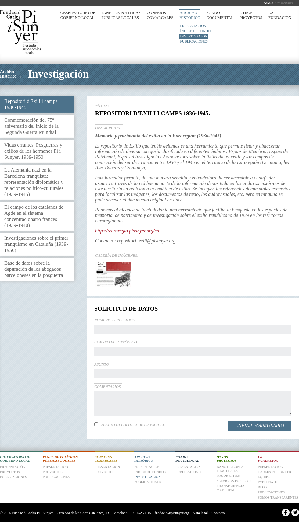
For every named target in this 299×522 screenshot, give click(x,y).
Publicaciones (194, 41)
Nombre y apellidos (114, 320)
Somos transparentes (278, 497)
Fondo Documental (220, 15)
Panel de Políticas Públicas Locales (120, 15)
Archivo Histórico (189, 15)
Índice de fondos (196, 31)
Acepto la (133, 425)
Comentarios (107, 387)
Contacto (218, 513)
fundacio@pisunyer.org (172, 513)
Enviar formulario (259, 425)
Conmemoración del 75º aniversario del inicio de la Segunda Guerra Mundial (31, 126)
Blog (262, 487)
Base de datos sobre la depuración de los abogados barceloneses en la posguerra (33, 269)
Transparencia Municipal (230, 488)
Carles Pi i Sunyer (274, 472)
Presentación (193, 26)
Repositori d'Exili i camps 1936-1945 (30, 104)
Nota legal (200, 513)
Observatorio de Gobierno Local (77, 15)
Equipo (264, 477)
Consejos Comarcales (160, 15)
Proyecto (104, 472)
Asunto (101, 364)
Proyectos (53, 472)
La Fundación (279, 15)
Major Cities (228, 475)
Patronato (267, 482)
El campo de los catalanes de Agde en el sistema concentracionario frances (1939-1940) (33, 216)
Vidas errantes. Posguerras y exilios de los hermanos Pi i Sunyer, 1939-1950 (33, 151)
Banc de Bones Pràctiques (230, 468)
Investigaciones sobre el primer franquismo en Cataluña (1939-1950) (36, 244)
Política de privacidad (143, 425)
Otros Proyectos (251, 15)
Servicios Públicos (234, 480)
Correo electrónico (115, 342)
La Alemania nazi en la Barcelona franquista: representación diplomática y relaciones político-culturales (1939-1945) (33, 182)
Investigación (193, 36)
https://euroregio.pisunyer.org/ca (127, 230)
